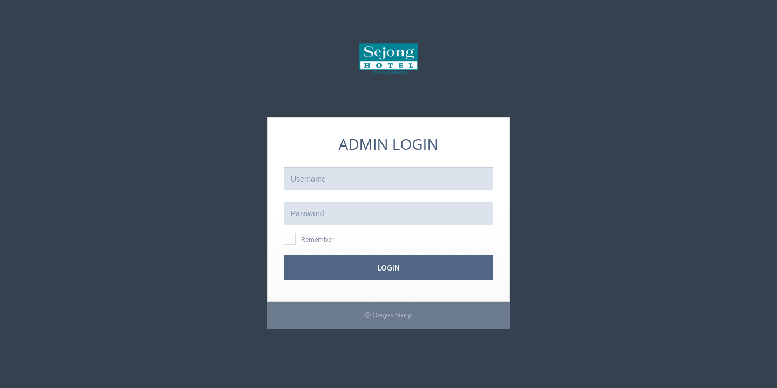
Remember (317, 239)
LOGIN (389, 267)
